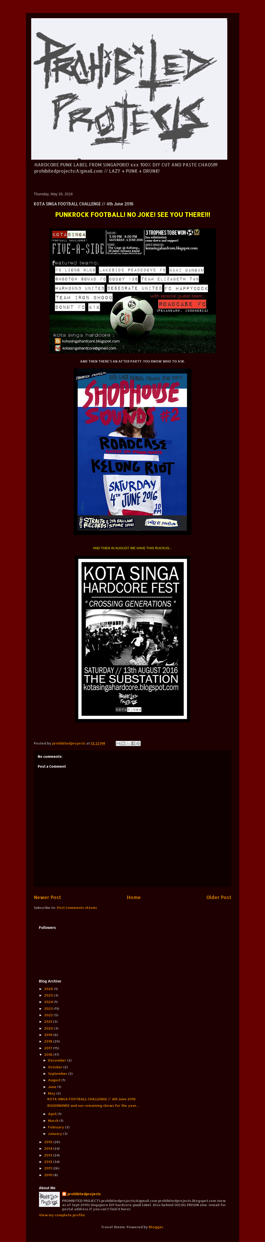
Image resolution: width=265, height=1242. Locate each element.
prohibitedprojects (84, 1194)
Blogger (156, 1227)
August (54, 1080)
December (57, 1060)
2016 (48, 1054)
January (55, 1133)
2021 (48, 1021)
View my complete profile (62, 1215)
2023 (49, 1008)
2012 (48, 1162)
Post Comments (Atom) (77, 907)
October (55, 1067)
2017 (48, 1048)
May (52, 1093)
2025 (49, 995)
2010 (48, 1175)
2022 (49, 1015)
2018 (48, 1041)
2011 (48, 1168)
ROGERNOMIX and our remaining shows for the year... (93, 1105)
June (52, 1087)
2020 (49, 1028)
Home (134, 897)
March (53, 1120)
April (52, 1114)
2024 (49, 1002)
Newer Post (47, 897)
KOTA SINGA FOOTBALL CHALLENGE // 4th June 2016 (91, 1099)
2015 (48, 1142)
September (58, 1073)
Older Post (218, 897)
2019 (48, 1035)
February (56, 1127)
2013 (48, 1155)
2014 (48, 1148)
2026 (49, 989)
